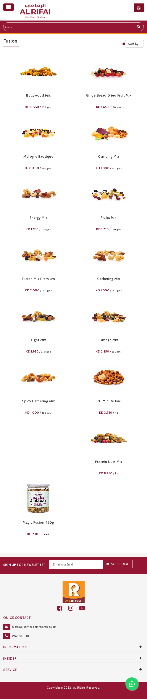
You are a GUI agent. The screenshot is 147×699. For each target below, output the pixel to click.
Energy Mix (38, 218)
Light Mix (38, 340)
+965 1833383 (21, 636)
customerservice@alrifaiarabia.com (34, 626)
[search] (139, 27)
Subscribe (120, 564)
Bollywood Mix (38, 95)
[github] (73, 608)
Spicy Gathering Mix (38, 401)
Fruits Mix (108, 218)
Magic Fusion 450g (38, 522)
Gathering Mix (108, 279)
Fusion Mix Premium (38, 279)
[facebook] (62, 608)
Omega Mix (108, 340)
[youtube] (84, 608)
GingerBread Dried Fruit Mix (109, 95)
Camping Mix (108, 156)
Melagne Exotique (38, 156)
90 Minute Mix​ (109, 401)
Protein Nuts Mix (108, 462)
